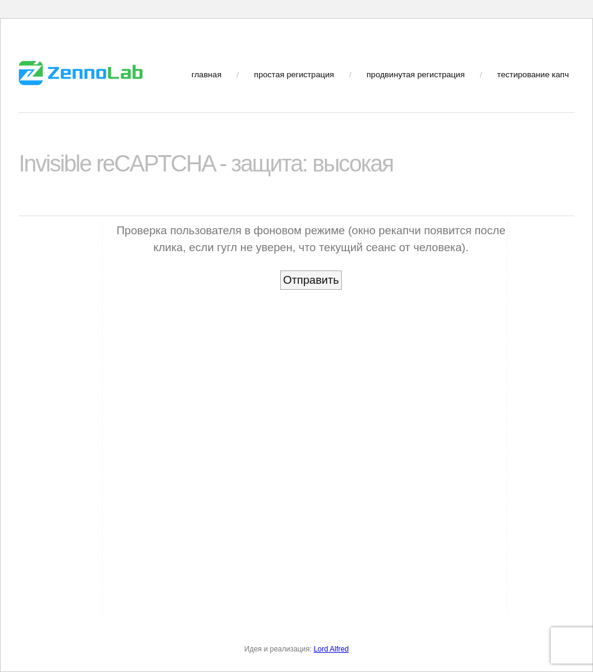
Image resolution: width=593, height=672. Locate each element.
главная (206, 74)
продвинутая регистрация (416, 74)
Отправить (311, 280)
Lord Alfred (330, 649)
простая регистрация (294, 74)
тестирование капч (533, 74)
